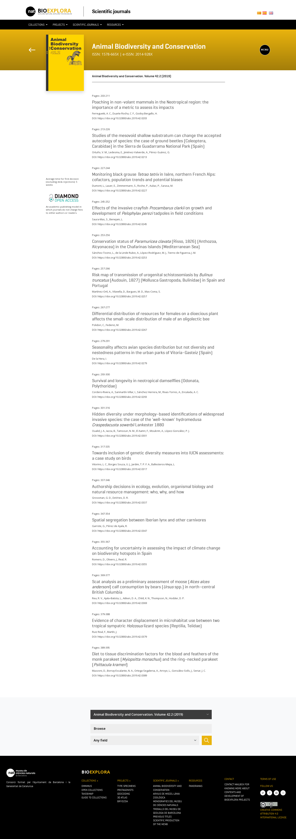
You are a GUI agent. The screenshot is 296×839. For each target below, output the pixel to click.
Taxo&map (87, 793)
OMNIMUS (87, 785)
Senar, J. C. (199, 670)
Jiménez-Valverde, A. (136, 152)
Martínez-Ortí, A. (101, 291)
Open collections (92, 789)
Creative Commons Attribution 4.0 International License (273, 813)
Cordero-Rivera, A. (103, 392)
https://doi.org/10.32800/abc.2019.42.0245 (122, 224)
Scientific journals (111, 11)
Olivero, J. (111, 559)
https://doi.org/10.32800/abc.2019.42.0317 (122, 469)
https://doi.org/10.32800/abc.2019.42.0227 (122, 190)
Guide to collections (94, 797)
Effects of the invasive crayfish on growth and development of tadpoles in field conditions (152, 210)
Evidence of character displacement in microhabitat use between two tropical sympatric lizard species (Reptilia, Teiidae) (155, 623)
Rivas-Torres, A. (171, 392)
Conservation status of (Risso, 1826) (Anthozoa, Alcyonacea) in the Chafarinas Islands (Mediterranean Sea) (154, 244)
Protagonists (125, 789)
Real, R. (122, 559)
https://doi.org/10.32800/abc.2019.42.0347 (122, 531)
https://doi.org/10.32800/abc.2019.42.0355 (122, 564)
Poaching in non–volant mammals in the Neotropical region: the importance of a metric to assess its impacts (150, 104)
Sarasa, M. (167, 185)
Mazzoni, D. (99, 670)
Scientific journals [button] (86, 24)
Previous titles (162, 816)
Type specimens (126, 785)
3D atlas (122, 797)
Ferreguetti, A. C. (101, 113)
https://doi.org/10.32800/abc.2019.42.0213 (122, 157)
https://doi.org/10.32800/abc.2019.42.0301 (122, 435)
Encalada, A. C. (190, 392)
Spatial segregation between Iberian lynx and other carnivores (149, 519)
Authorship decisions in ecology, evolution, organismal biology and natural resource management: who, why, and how (152, 489)
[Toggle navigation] (262, 32)
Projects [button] (59, 24)
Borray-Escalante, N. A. (120, 670)
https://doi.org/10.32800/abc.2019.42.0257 (122, 296)
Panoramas (195, 785)
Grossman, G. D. (101, 497)
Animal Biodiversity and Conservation (149, 46)
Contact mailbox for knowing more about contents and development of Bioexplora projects (237, 792)
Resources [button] (114, 24)
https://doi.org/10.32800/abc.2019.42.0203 (122, 118)
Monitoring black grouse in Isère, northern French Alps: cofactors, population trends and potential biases (153, 177)
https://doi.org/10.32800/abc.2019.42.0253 (122, 257)
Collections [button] (36, 24)
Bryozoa (122, 801)
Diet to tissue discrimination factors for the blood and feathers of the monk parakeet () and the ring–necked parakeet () (155, 659)
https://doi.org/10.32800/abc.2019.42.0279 (122, 363)
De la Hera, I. (99, 358)
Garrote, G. (98, 526)
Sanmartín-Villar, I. (125, 392)
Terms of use (268, 779)
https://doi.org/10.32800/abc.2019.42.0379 (122, 636)
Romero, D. (98, 559)
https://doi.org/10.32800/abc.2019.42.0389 (122, 675)
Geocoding (123, 793)
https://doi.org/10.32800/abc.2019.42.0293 (122, 397)
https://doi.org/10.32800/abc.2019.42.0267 (122, 330)
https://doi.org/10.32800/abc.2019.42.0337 (122, 502)
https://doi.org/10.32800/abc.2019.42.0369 (122, 603)
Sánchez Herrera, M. (149, 392)
